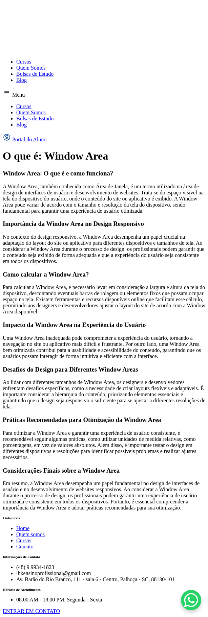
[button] (104, 93)
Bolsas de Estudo (35, 74)
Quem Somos (31, 68)
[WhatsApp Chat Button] (191, 600)
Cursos (23, 62)
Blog (21, 80)
